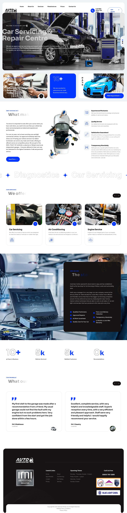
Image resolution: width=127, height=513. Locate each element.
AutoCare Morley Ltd (63, 506)
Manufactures (52, 6)
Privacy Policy (63, 510)
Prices (62, 6)
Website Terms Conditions (64, 508)
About (58, 474)
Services (40, 6)
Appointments (49, 476)
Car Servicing (15, 229)
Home (22, 6)
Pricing (47, 481)
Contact (48, 479)
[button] (122, 41)
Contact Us (72, 6)
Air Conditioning (56, 229)
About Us (31, 6)
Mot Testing (60, 479)
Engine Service (95, 229)
